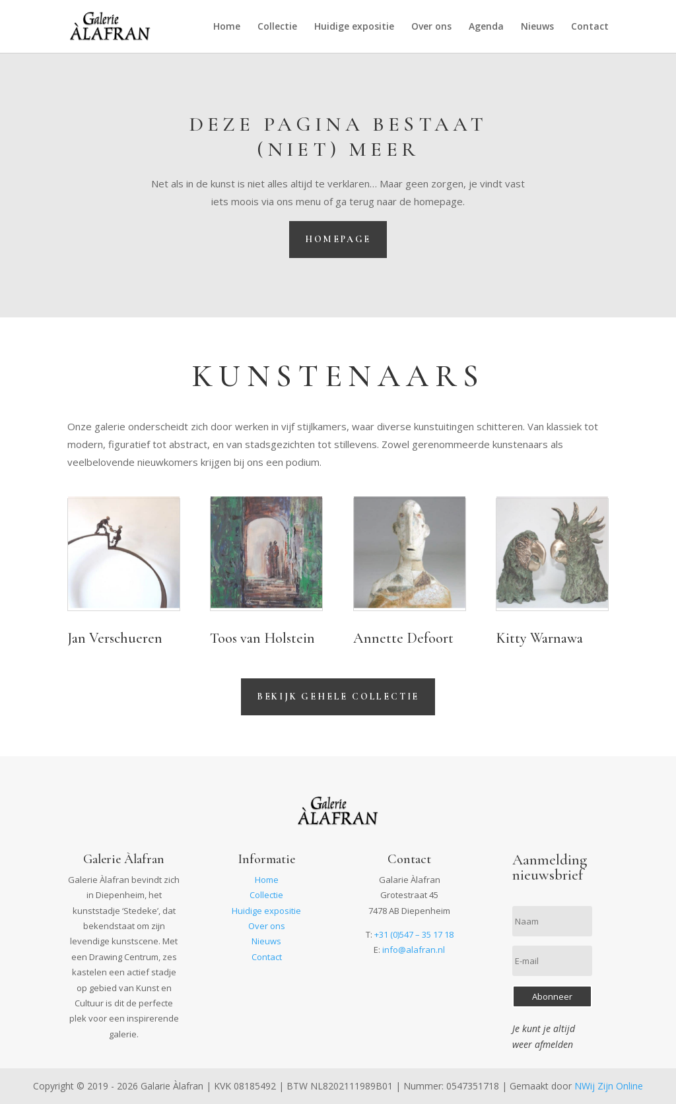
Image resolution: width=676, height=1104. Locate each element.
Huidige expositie (354, 27)
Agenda (486, 27)
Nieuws (537, 27)
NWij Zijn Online (608, 1086)
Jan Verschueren (114, 638)
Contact (590, 27)
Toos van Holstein (262, 638)
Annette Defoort (403, 638)
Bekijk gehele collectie (338, 696)
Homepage (338, 239)
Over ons (431, 27)
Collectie (277, 27)
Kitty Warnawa (539, 638)
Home (226, 27)
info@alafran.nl (413, 950)
